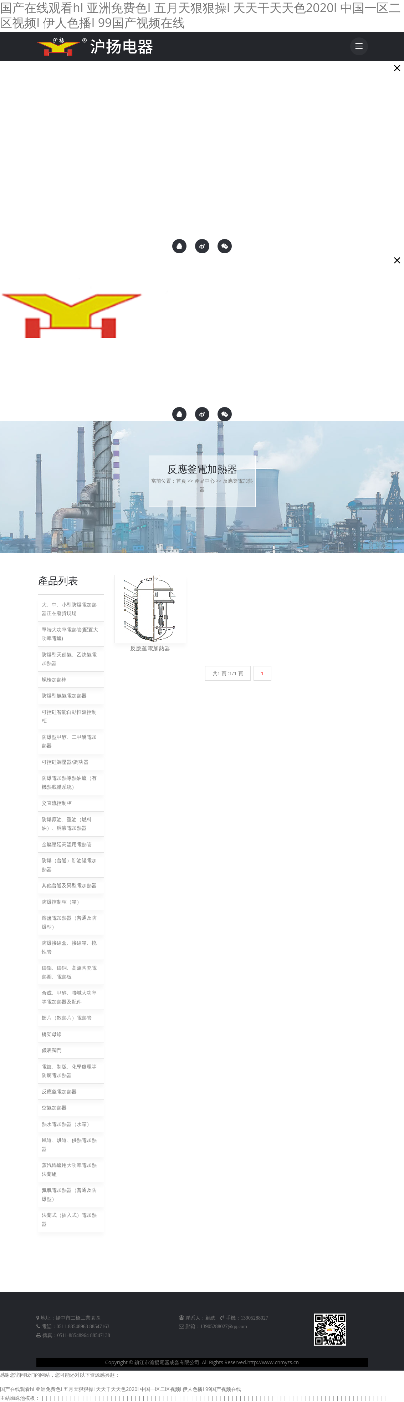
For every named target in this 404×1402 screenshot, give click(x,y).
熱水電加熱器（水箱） (67, 1123)
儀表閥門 (52, 1049)
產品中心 (205, 480)
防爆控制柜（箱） (62, 901)
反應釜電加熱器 (59, 1090)
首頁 (181, 480)
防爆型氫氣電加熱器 (64, 695)
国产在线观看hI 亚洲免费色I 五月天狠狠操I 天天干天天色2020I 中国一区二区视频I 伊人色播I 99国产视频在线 (120, 1388)
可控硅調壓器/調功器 (65, 761)
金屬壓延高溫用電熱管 (67, 843)
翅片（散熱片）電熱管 (67, 1017)
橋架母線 (52, 1033)
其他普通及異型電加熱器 (69, 885)
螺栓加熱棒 (54, 678)
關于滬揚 (12, 148)
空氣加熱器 (54, 1107)
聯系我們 (12, 162)
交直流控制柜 (57, 802)
